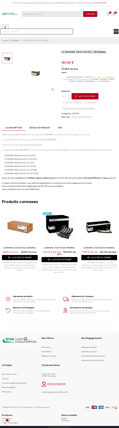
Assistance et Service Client (92, 360)
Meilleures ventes (49, 356)
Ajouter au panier (85, 96)
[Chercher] (36, 31)
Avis (60, 127)
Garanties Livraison (89, 352)
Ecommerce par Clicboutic (59, 427)
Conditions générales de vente (14, 383)
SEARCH (116, 31)
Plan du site (6, 392)
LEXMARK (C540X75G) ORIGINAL (20, 247)
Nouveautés (46, 352)
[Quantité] (65, 96)
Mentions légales (9, 387)
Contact (5, 379)
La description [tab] (13, 127)
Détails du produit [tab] (39, 127)
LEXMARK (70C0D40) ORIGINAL (99, 247)
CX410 (74, 117)
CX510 (80, 117)
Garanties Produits (89, 347)
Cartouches (7, 418)
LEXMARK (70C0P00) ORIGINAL (59, 247)
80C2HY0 (87, 117)
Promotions (46, 347)
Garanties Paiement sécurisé (93, 356)
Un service (65, 421)
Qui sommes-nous (9, 374)
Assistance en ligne (10, 423)
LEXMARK (75, 113)
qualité (64, 418)
